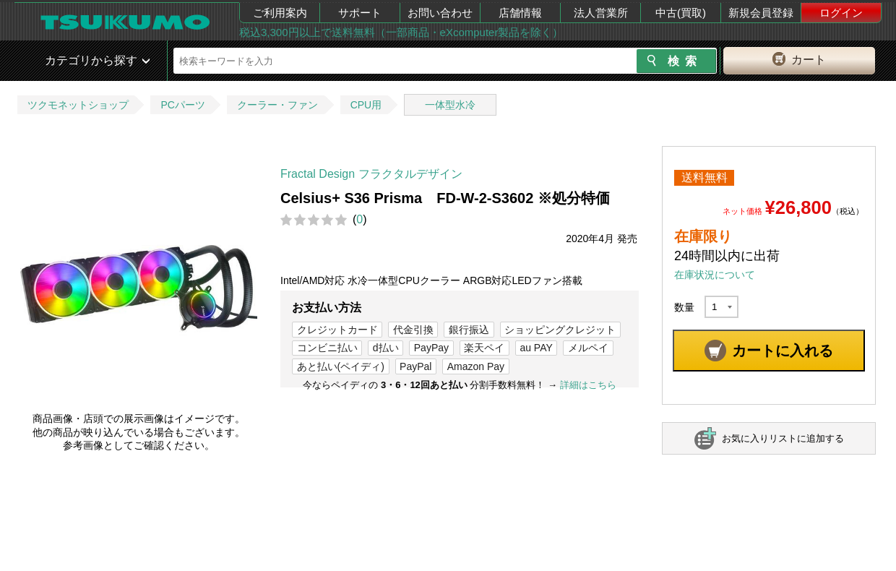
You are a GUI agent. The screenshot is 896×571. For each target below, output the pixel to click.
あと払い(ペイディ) (340, 366)
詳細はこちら (588, 384)
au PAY (536, 347)
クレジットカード (337, 329)
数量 (684, 307)
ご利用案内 (280, 13)
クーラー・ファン (277, 105)
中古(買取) (680, 13)
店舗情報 (520, 13)
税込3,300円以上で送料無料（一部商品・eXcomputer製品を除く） (401, 32)
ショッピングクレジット (560, 329)
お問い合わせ (440, 13)
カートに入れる (782, 351)
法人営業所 (601, 13)
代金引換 (413, 329)
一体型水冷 (450, 105)
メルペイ (588, 347)
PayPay (431, 347)
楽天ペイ (484, 347)
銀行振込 (469, 329)
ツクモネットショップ (78, 105)
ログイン (841, 13)
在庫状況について (714, 274)
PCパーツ (182, 105)
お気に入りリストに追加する (783, 438)
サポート (360, 13)
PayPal (415, 366)
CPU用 (366, 105)
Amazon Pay (475, 366)
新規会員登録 (760, 13)
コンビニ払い (327, 347)
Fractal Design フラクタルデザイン (371, 174)
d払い (386, 347)
